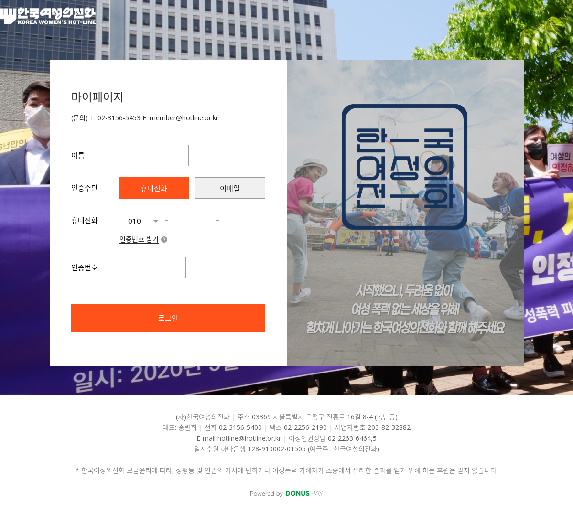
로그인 (168, 318)
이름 (78, 155)
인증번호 (84, 267)
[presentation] (154, 188)
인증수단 (84, 187)
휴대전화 (84, 220)
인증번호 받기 (139, 240)
